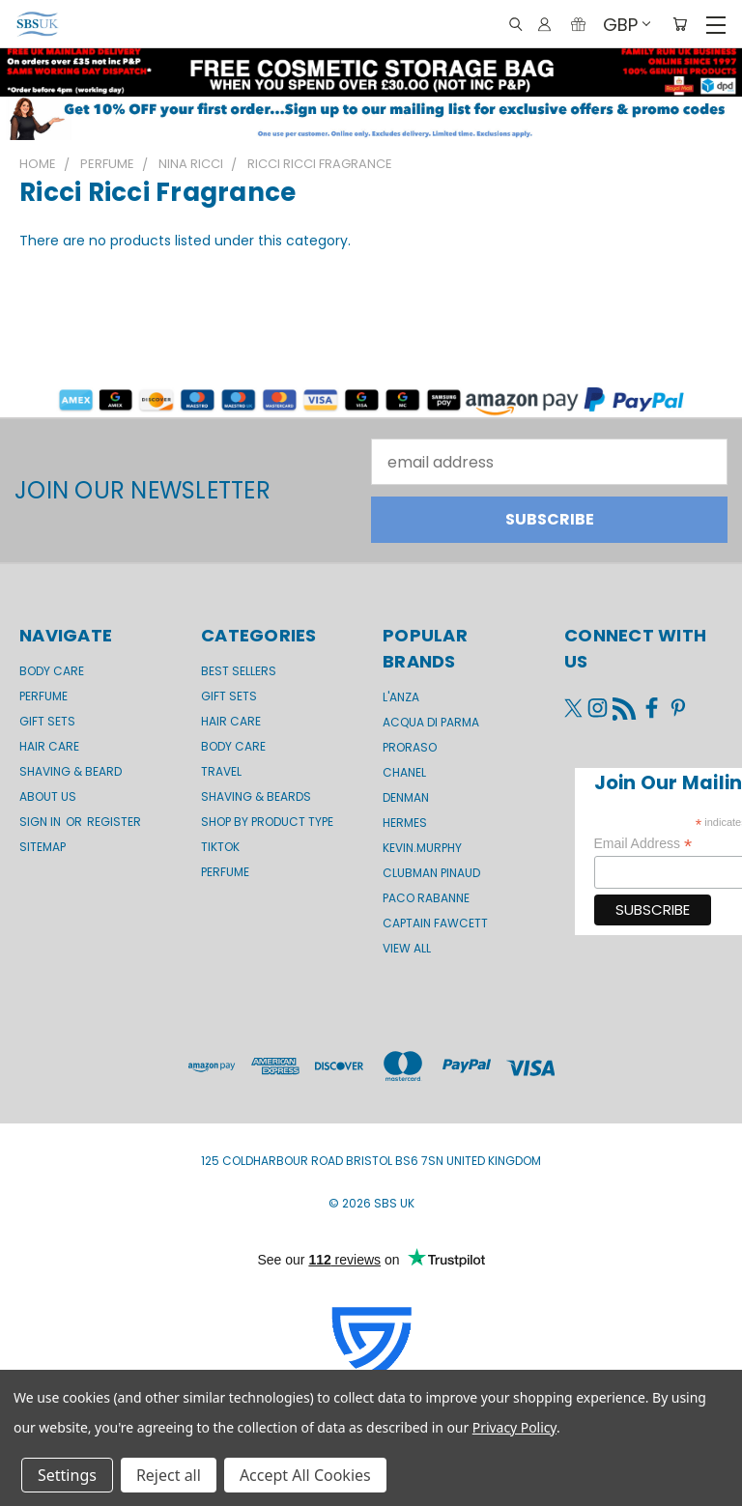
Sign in (41, 821)
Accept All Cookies (305, 1475)
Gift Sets (229, 696)
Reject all (168, 1475)
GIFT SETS (47, 721)
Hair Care (49, 746)
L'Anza (401, 697)
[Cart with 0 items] (680, 24)
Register (114, 821)
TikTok (220, 846)
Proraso (410, 747)
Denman (406, 797)
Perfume (43, 696)
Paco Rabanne (426, 898)
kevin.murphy (422, 847)
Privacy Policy (514, 1427)
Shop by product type (267, 821)
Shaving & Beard (70, 771)
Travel (221, 771)
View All (407, 948)
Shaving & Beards (256, 796)
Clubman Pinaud (431, 873)
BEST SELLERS (238, 671)
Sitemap (42, 846)
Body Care (51, 671)
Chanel (404, 772)
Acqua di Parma (431, 722)
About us (47, 796)
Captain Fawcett (435, 923)
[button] (371, 118)
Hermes (405, 822)
